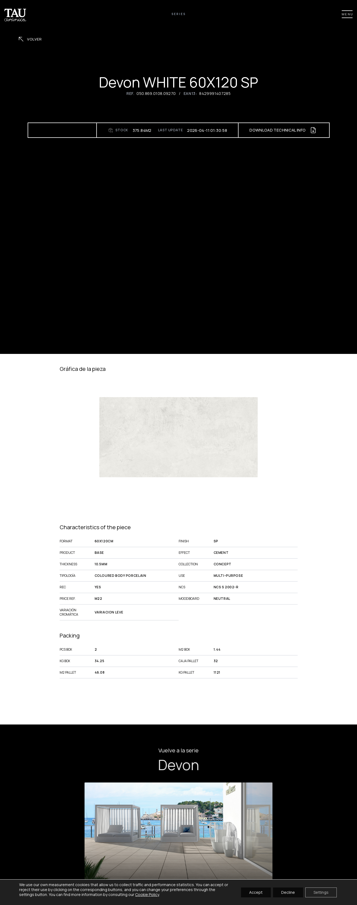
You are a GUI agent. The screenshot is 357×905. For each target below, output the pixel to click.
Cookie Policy (147, 894)
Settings (321, 892)
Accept (256, 892)
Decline (288, 892)
